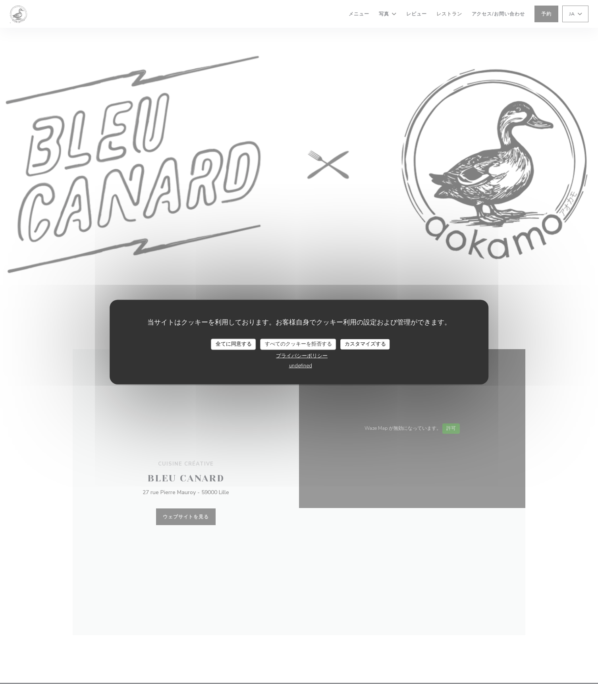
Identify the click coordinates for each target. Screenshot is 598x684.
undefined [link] (300, 365)
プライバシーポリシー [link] (302, 355)
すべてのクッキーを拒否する (298, 344)
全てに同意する (234, 344)
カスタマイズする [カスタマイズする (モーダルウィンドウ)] (365, 344)
